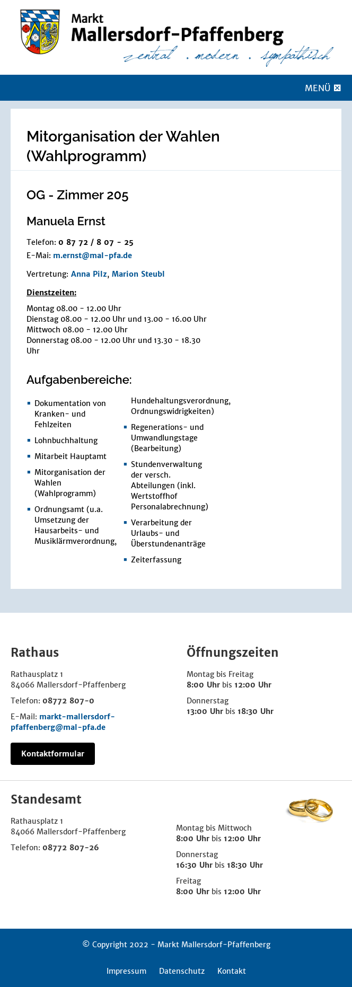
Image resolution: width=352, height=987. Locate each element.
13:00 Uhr (205, 711)
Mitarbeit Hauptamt (70, 456)
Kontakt (231, 971)
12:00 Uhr (252, 685)
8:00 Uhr (203, 685)
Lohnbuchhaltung (66, 440)
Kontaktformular (52, 754)
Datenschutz (182, 971)
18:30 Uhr (255, 711)
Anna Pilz (89, 274)
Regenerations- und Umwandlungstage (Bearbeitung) (167, 437)
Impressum (126, 971)
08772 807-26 (70, 847)
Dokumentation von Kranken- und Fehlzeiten (70, 414)
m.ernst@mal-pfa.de (92, 255)
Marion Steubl (138, 274)
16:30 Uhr (194, 865)
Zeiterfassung (156, 560)
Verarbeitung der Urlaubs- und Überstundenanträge (168, 533)
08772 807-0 (68, 701)
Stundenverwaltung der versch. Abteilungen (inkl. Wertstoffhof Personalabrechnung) (169, 486)
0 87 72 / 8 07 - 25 (96, 242)
